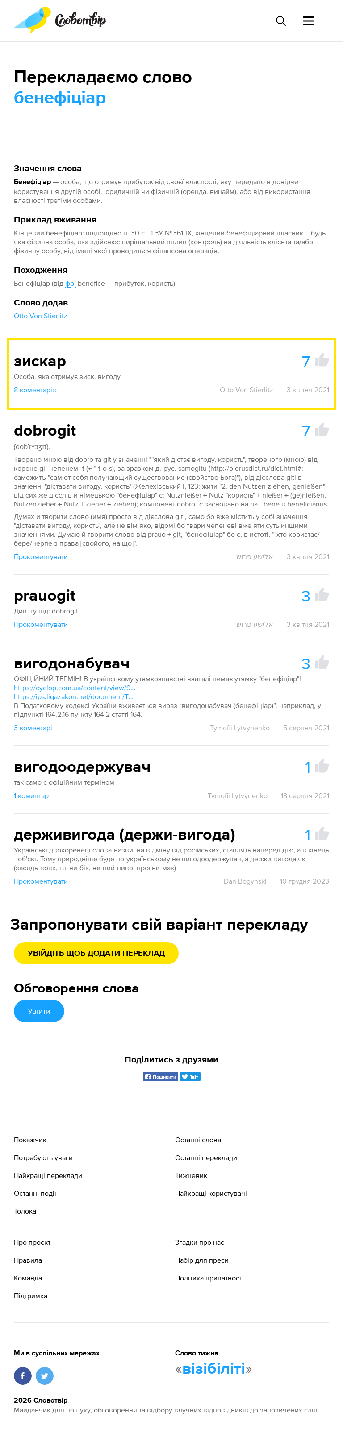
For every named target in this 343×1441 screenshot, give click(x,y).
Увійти (39, 1011)
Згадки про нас (199, 1242)
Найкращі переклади (48, 1175)
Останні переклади (206, 1157)
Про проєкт (32, 1242)
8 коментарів (35, 390)
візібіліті (213, 1369)
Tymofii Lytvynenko (240, 728)
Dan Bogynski (245, 881)
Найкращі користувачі (211, 1193)
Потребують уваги (43, 1157)
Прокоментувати (41, 556)
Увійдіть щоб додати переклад (96, 954)
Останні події (35, 1193)
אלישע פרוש (254, 556)
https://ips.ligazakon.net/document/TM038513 (76, 696)
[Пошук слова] (280, 21)
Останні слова (198, 1140)
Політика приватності (209, 1278)
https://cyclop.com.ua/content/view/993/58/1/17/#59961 (76, 687)
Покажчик (30, 1140)
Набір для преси (202, 1260)
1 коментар (31, 795)
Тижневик (191, 1175)
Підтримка (30, 1296)
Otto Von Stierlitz (40, 316)
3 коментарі (33, 728)
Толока (25, 1211)
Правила (28, 1260)
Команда (28, 1278)
